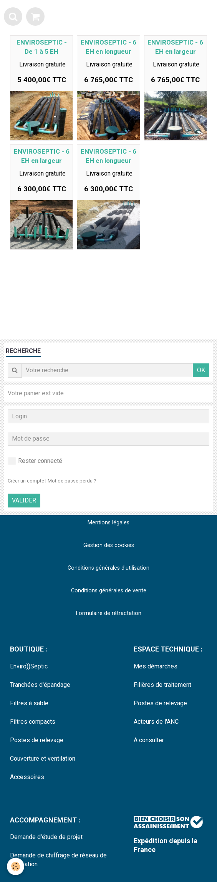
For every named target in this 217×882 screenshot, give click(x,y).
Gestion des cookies (108, 545)
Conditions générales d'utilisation (108, 568)
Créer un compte (26, 481)
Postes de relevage (36, 740)
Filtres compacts (32, 721)
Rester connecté (35, 461)
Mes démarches (155, 666)
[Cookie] (15, 866)
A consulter (149, 740)
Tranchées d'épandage (40, 684)
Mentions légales (108, 522)
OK (201, 370)
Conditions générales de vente (108, 590)
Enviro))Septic (29, 666)
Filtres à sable (29, 703)
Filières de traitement (162, 684)
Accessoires (27, 777)
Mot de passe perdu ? (72, 481)
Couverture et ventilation (42, 758)
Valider (24, 500)
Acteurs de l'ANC (156, 721)
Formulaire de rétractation (108, 613)
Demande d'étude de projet (46, 837)
